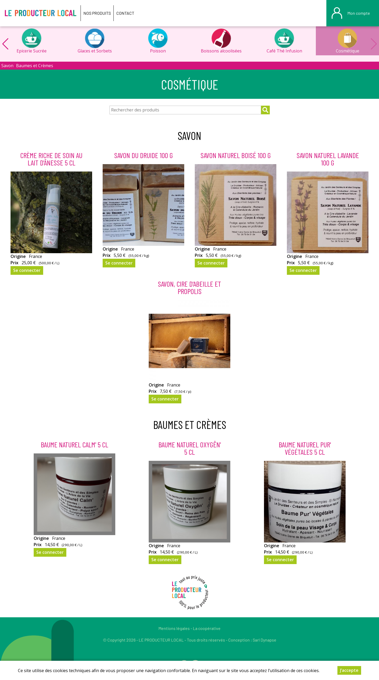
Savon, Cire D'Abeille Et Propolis (189, 287)
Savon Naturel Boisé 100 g (236, 155)
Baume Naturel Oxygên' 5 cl (189, 448)
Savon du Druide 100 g (143, 155)
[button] (5, 44)
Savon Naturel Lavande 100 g (328, 159)
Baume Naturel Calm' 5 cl (74, 444)
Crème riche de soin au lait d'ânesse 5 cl (51, 159)
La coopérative (207, 628)
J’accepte (349, 670)
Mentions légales (174, 628)
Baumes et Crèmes (34, 66)
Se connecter (27, 270)
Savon (7, 66)
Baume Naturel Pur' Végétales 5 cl (305, 448)
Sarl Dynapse (264, 639)
